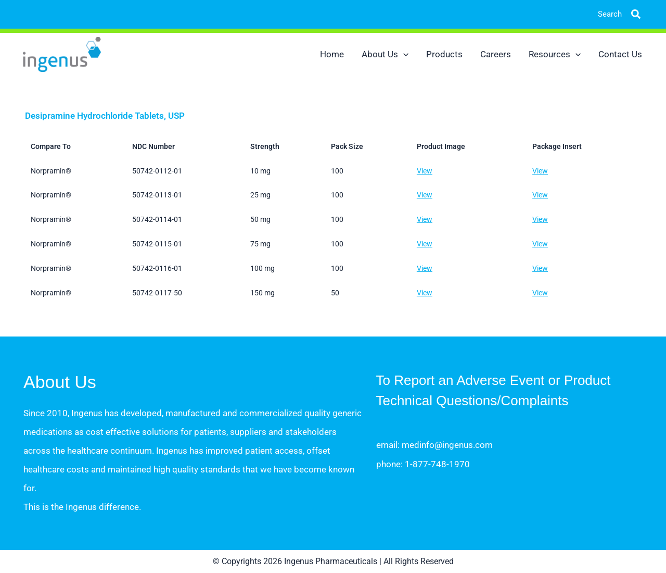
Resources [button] (555, 54)
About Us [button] (385, 54)
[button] (628, 14)
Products (444, 54)
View (424, 171)
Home (332, 54)
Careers (495, 54)
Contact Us (620, 54)
